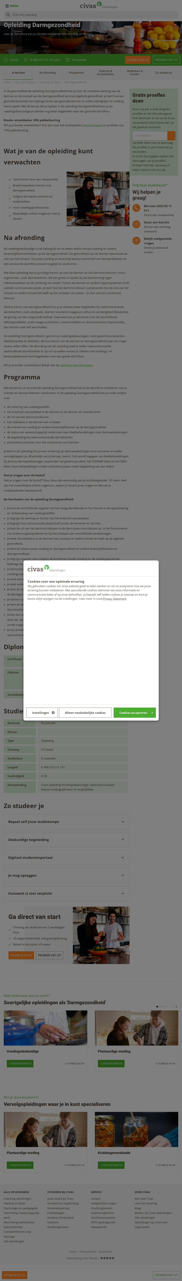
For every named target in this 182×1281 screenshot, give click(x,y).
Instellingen (43, 713)
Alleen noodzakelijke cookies (85, 713)
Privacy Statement (114, 598)
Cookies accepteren (136, 713)
